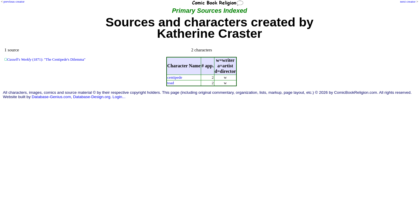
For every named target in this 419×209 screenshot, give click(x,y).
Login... (118, 97)
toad (170, 83)
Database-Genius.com (51, 97)
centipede (174, 77)
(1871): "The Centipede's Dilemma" (46, 59)
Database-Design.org (91, 97)
